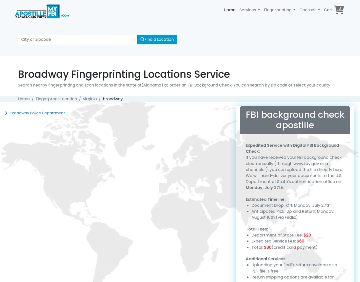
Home (230, 10)
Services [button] (248, 10)
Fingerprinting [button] (278, 10)
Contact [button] (308, 10)
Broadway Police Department (37, 113)
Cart (334, 10)
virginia (90, 99)
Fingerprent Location (56, 99)
